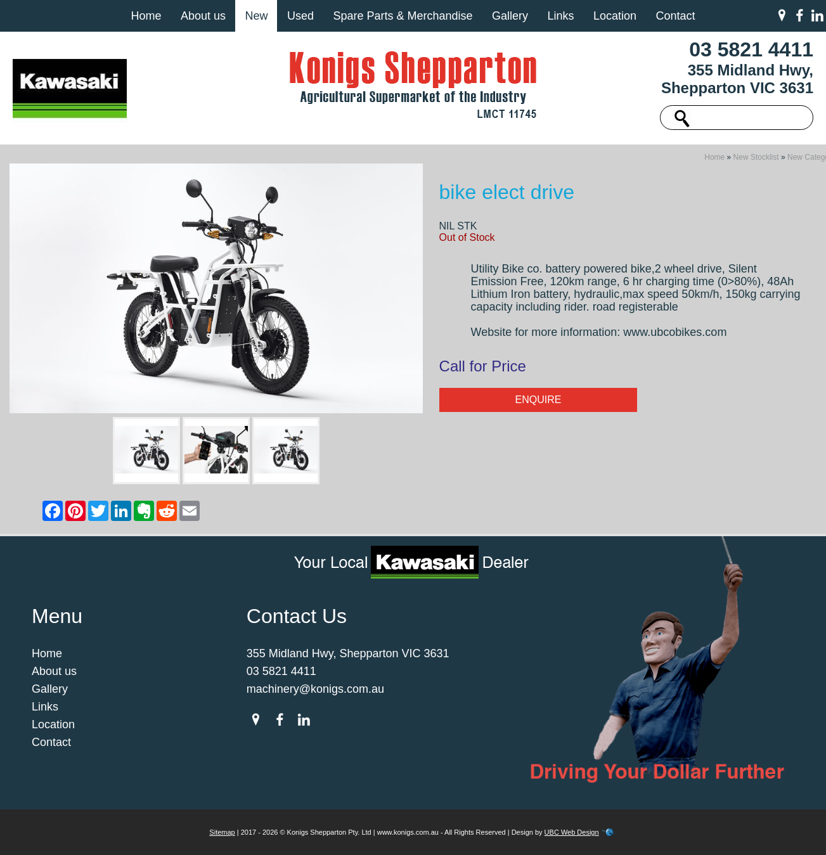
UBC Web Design (572, 832)
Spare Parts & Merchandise (402, 16)
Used (300, 16)
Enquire (538, 399)
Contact (675, 16)
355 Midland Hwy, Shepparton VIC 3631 (737, 78)
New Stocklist (756, 157)
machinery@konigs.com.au (315, 689)
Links (560, 16)
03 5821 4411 (751, 49)
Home (146, 16)
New (256, 16)
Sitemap (222, 832)
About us (203, 16)
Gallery (510, 16)
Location (614, 16)
